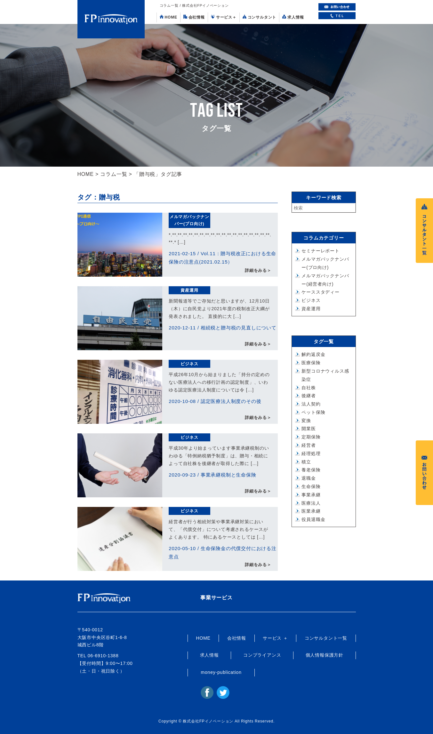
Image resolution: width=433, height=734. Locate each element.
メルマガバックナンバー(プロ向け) (189, 220)
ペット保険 (313, 412)
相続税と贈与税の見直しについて (239, 327)
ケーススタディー (320, 292)
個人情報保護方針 (324, 655)
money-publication (221, 672)
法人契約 (310, 403)
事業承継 (310, 494)
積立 (306, 461)
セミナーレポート (320, 250)
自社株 (308, 387)
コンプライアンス (262, 655)
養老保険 (310, 469)
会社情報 (194, 17)
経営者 (308, 445)
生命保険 (310, 486)
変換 (306, 420)
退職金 (308, 478)
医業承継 (310, 511)
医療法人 (310, 503)
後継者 (308, 395)
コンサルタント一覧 (326, 638)
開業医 (308, 428)
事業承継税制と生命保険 (228, 474)
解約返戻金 (313, 354)
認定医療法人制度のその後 (231, 401)
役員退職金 (313, 519)
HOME (168, 17)
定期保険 (310, 436)
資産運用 (189, 290)
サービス (224, 17)
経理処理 (310, 453)
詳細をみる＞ (258, 270)
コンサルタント (260, 17)
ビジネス (189, 363)
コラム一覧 (113, 174)
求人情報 (293, 17)
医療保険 (310, 362)
